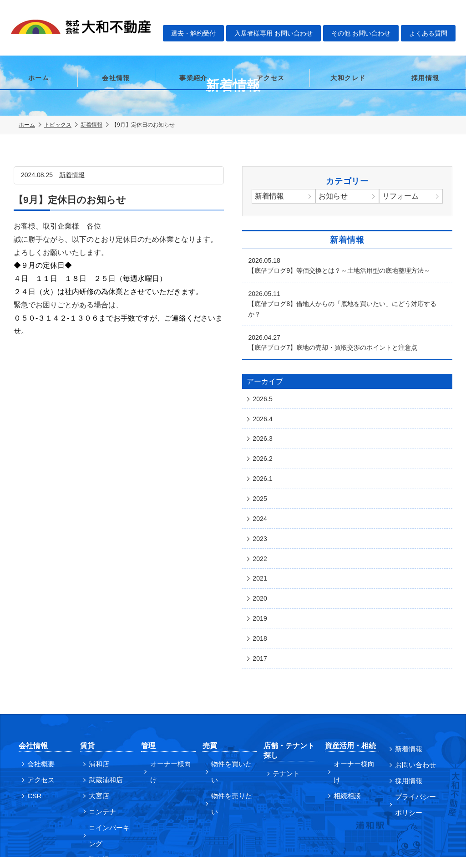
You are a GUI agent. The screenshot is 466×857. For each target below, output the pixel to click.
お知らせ (335, 197)
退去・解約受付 (198, 16)
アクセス (271, 43)
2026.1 (264, 451)
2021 (261, 536)
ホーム (38, 43)
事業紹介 (193, 43)
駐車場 (96, 794)
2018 (261, 586)
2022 (261, 519)
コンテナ (99, 751)
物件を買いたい (231, 707)
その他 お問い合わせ (366, 16)
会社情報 (116, 43)
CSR (32, 736)
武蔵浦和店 (103, 721)
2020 (261, 552)
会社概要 (38, 707)
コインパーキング (109, 773)
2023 (261, 502)
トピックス (57, 125)
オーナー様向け (170, 707)
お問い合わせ (412, 706)
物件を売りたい (231, 721)
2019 (261, 569)
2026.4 (264, 401)
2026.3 (264, 418)
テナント (283, 716)
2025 (261, 468)
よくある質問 (434, 16)
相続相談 (344, 721)
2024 (261, 485)
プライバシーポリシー (415, 743)
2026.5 (264, 384)
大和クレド (347, 43)
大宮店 (96, 736)
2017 (261, 603)
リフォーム (402, 197)
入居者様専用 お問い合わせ (278, 16)
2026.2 (264, 435)
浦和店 (96, 707)
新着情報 (91, 125)
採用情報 (425, 43)
